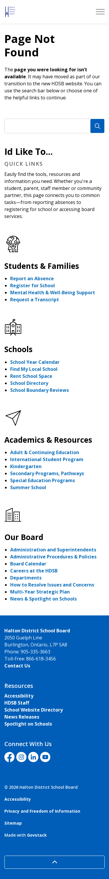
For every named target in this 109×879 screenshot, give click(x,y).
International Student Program (46, 459)
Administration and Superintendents (53, 549)
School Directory (29, 383)
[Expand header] (100, 11)
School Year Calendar (35, 362)
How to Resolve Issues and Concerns (52, 585)
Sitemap (13, 823)
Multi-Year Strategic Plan (40, 592)
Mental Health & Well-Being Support (52, 292)
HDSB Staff (16, 703)
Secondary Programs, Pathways (47, 473)
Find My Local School (34, 369)
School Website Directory (33, 710)
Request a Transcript (34, 299)
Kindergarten (26, 466)
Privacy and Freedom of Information (42, 811)
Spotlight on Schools (28, 724)
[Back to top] (54, 862)
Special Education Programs (42, 480)
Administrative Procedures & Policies (53, 556)
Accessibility (18, 696)
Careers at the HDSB (34, 570)
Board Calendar (28, 563)
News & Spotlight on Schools (43, 599)
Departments (26, 578)
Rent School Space (31, 376)
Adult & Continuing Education (44, 452)
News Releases (21, 717)
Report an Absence (32, 278)
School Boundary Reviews (39, 390)
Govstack (37, 835)
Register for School (32, 285)
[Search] (97, 126)
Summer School (28, 487)
